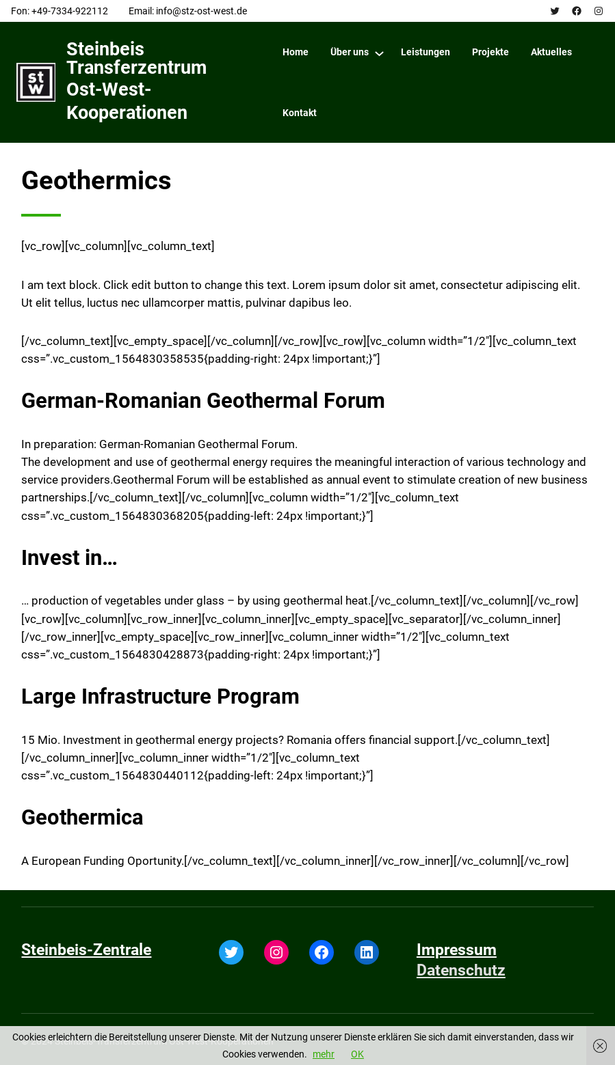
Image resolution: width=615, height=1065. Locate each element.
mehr (324, 1054)
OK (357, 1054)
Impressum (457, 949)
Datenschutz (461, 970)
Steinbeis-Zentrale (86, 949)
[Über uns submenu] (379, 53)
